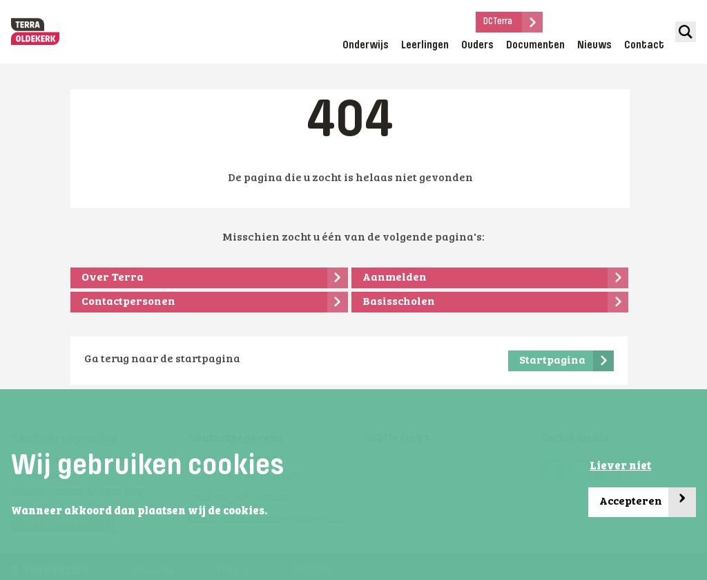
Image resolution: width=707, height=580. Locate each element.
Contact (644, 45)
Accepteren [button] (647, 502)
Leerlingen (425, 45)
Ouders (477, 45)
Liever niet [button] (620, 466)
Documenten (535, 45)
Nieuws (594, 45)
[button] (271, 512)
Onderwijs (365, 45)
